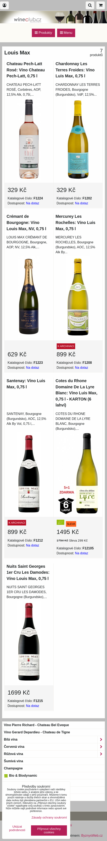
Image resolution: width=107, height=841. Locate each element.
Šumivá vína (13, 761)
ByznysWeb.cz (92, 835)
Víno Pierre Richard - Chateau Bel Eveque (36, 725)
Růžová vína (54, 753)
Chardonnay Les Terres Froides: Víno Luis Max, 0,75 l (75, 69)
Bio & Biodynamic (20, 775)
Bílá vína (54, 739)
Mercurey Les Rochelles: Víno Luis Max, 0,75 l (75, 222)
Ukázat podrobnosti (17, 828)
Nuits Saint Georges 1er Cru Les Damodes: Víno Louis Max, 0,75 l (28, 572)
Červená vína (54, 746)
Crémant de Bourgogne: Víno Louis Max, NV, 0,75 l (26, 222)
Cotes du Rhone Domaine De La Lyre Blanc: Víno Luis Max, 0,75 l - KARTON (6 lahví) (77, 392)
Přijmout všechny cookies (49, 830)
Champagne (13, 768)
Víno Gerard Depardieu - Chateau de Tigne (37, 732)
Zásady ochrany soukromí (49, 817)
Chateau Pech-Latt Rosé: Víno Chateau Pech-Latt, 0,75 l (26, 69)
